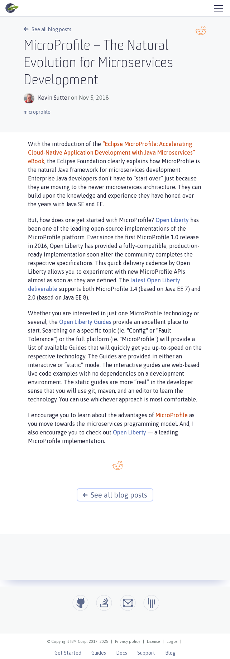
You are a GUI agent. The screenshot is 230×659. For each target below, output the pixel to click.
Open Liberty (172, 220)
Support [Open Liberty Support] (146, 653)
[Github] (80, 603)
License (153, 641)
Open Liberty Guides (85, 322)
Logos (172, 641)
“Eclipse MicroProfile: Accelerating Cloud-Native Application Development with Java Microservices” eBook (111, 152)
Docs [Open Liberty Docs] (121, 653)
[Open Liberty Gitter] (151, 603)
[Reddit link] (201, 30)
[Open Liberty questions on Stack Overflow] (104, 603)
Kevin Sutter (54, 97)
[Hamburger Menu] (218, 8)
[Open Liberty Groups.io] (128, 603)
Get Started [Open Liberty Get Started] (67, 653)
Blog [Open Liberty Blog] (170, 653)
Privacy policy (127, 641)
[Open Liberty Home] (12, 8)
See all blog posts (47, 29)
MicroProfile (171, 415)
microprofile (37, 112)
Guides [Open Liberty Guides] (98, 653)
